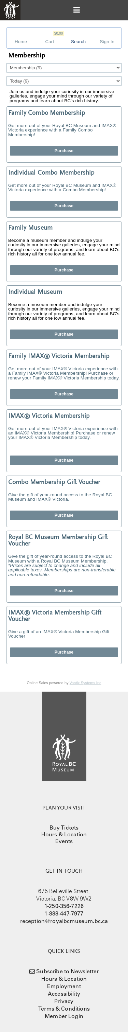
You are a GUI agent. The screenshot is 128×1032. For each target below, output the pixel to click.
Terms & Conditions (64, 1008)
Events (64, 841)
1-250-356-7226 (64, 906)
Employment (64, 986)
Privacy (63, 1001)
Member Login (64, 1016)
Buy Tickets (64, 827)
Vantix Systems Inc (85, 683)
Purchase (64, 150)
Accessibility (64, 993)
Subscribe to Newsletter (67, 971)
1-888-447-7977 (63, 913)
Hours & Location (64, 834)
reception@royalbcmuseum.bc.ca (64, 921)
